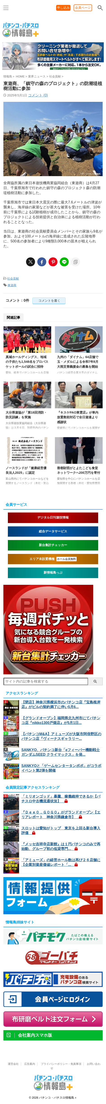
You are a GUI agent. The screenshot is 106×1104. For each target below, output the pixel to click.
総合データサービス (53, 531)
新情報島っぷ (53, 572)
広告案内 (29, 1064)
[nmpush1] (48, 672)
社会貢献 (13, 278)
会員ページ (83, 7)
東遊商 (12, 285)
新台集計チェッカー (53, 545)
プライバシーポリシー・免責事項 (61, 1064)
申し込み (63, 7)
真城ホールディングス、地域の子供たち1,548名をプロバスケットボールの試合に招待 (27, 361)
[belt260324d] (53, 69)
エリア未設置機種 (53, 559)
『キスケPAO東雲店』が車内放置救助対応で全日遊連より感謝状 (77, 417)
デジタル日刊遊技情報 (53, 517)
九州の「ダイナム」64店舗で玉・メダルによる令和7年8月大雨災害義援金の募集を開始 (77, 361)
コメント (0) (38, 95)
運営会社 (13, 1064)
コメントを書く (49, 300)
